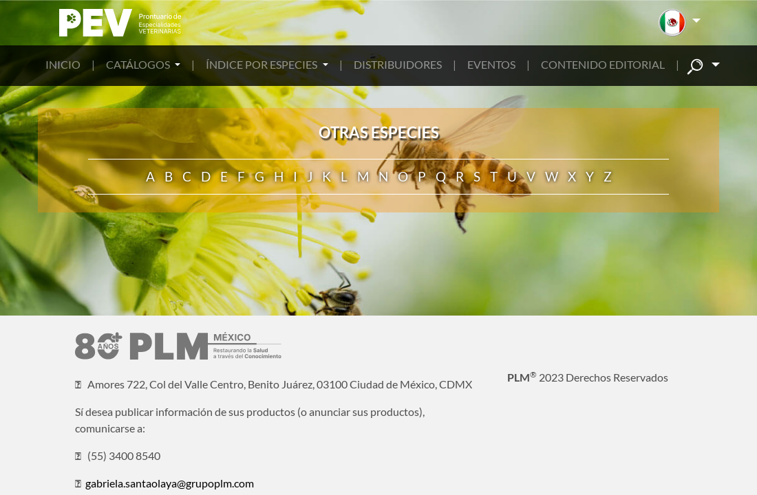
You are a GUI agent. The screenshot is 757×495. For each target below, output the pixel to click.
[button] (680, 23)
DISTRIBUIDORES (398, 64)
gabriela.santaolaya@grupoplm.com (169, 483)
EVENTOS (491, 64)
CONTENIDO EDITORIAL (603, 64)
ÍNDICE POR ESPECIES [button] (262, 64)
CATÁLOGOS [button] (139, 64)
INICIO (63, 64)
